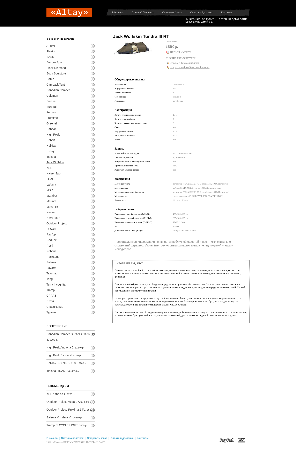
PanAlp (51, 234)
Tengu (50, 279)
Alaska (50, 51)
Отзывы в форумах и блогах (184, 63)
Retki (49, 245)
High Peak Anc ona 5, (65, 347)
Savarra (51, 267)
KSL (49, 168)
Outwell (51, 229)
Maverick (52, 206)
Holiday (51, 145)
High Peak (53, 134)
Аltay (56, 442)
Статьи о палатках (143, 12)
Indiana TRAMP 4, (63, 371)
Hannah (51, 129)
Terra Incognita (56, 284)
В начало (117, 12)
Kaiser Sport (54, 173)
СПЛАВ (51, 295)
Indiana (51, 156)
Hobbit (50, 140)
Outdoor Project (56, 223)
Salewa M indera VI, (64, 417)
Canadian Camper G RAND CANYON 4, (70, 336)
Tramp (50, 290)
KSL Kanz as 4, (60, 394)
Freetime (52, 118)
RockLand (52, 256)
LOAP (50, 179)
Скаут (50, 301)
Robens (51, 251)
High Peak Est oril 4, (63, 355)
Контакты (226, 12)
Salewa (51, 262)
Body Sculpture (56, 73)
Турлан (51, 312)
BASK (50, 56)
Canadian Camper (58, 90)
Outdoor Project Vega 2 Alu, (68, 401)
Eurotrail (51, 106)
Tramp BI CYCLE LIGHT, (66, 425)
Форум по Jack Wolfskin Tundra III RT (189, 67)
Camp (50, 79)
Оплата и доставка (201, 12)
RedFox (51, 240)
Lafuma (51, 184)
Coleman (52, 95)
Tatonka (51, 273)
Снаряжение (54, 306)
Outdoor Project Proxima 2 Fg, (70, 409)
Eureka (51, 101)
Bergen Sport (55, 62)
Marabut (51, 195)
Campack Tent (55, 84)
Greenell (51, 123)
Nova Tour (53, 217)
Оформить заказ (172, 12)
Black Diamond (56, 68)
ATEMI (50, 45)
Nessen (51, 212)
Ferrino (51, 112)
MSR (49, 190)
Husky (50, 151)
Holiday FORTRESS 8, (66, 363)
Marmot (51, 201)
